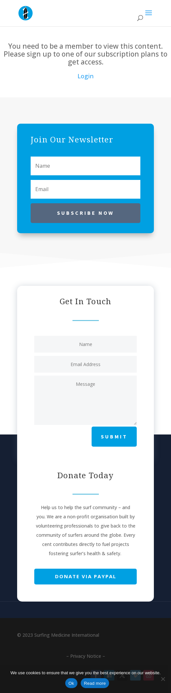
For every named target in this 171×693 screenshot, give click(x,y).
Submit (114, 436)
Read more (95, 683)
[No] (162, 679)
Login (85, 76)
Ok (71, 683)
